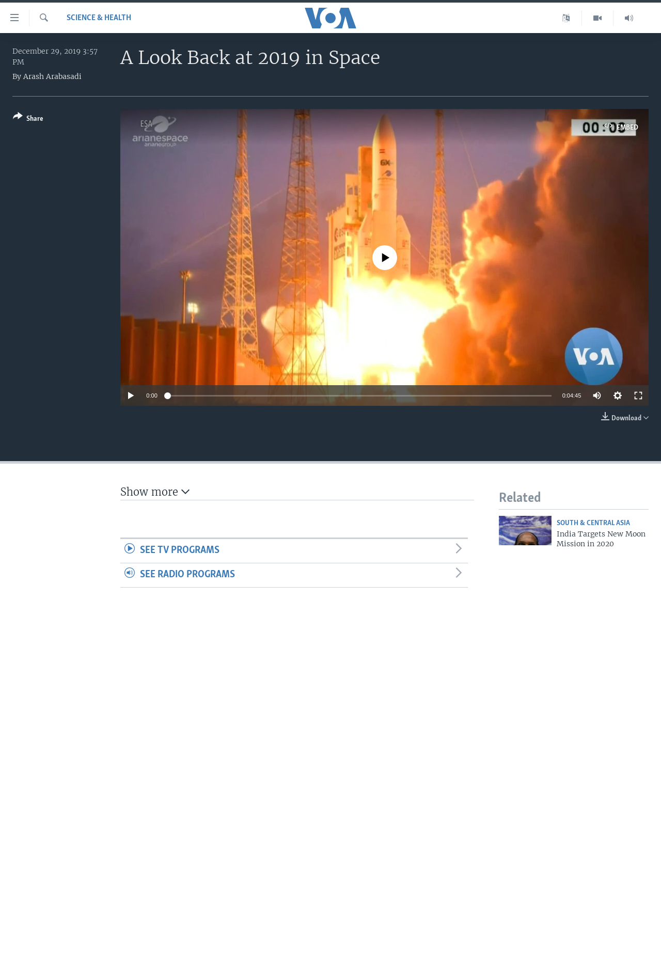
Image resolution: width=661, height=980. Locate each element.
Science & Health (99, 18)
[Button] (28, 119)
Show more (155, 491)
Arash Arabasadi (52, 76)
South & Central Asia (593, 523)
